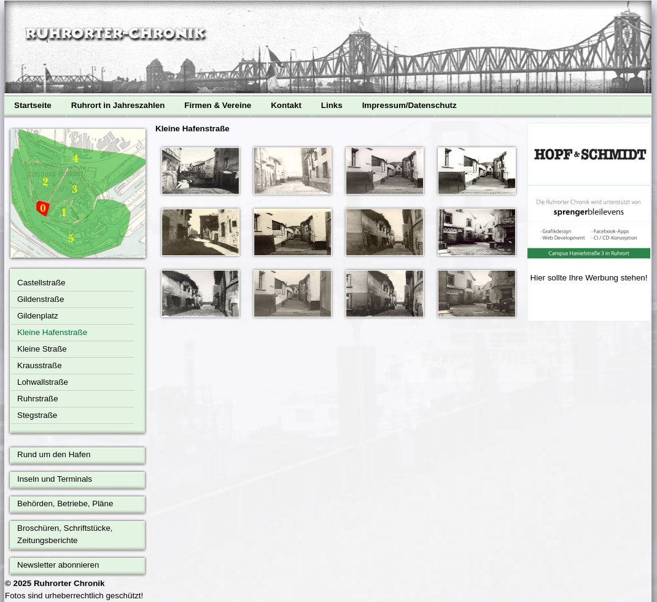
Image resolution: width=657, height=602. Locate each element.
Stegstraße (37, 415)
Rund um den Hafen (53, 454)
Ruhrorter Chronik (69, 583)
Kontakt (286, 105)
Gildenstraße (40, 299)
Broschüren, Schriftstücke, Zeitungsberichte (65, 534)
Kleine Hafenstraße (52, 332)
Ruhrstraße (37, 398)
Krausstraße (39, 365)
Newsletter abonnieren (58, 564)
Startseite (33, 105)
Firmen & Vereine (217, 105)
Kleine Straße (42, 348)
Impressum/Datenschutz (409, 105)
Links (332, 105)
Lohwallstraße (42, 382)
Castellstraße (41, 282)
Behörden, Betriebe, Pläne (65, 503)
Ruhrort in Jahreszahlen (118, 105)
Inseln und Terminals (54, 479)
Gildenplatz (37, 315)
